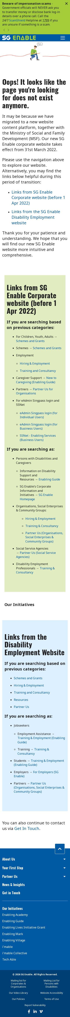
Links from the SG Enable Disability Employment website (36, 217)
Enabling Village (13, 940)
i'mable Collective (14, 953)
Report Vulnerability (35, 1005)
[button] (35, 859)
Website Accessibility (51, 992)
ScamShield (17, 20)
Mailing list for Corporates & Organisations (18, 983)
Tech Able (9, 959)
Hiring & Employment (35, 363)
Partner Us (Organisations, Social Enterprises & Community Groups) (44, 537)
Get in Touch (11, 892)
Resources (21, 700)
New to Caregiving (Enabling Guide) (36, 380)
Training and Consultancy (38, 371)
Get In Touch (26, 828)
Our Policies (18, 999)
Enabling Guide (49, 479)
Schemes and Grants (30, 341)
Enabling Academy (15, 915)
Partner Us (21, 707)
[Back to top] (60, 849)
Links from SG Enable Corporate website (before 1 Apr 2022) (38, 197)
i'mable (7, 947)
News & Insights (13, 884)
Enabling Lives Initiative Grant (23, 927)
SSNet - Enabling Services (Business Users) (38, 438)
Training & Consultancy (41, 526)
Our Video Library (18, 992)
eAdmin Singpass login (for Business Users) (38, 426)
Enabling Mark (12, 934)
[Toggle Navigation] (63, 37)
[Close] (66, 3)
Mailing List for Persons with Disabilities (52, 983)
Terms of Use (51, 999)
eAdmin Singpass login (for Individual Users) (38, 415)
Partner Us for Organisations (34, 391)
